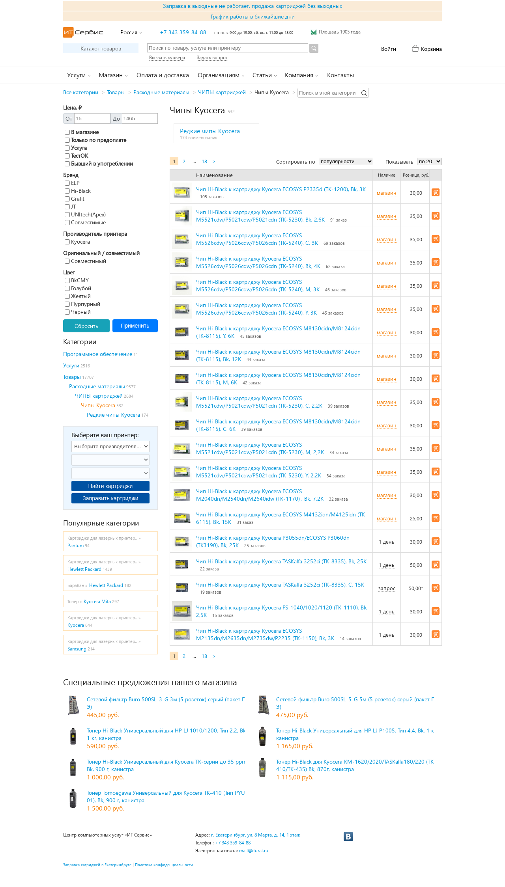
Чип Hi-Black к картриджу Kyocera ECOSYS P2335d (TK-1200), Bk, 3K (281, 189)
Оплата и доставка (163, 75)
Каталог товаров (100, 48)
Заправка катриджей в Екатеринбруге (97, 864)
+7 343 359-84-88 (183, 32)
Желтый (78, 296)
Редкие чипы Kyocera (113, 414)
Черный (78, 311)
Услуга (76, 147)
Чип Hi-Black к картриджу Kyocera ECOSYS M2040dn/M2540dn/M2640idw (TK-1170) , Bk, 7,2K (260, 494)
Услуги (71, 365)
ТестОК (76, 155)
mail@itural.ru (253, 850)
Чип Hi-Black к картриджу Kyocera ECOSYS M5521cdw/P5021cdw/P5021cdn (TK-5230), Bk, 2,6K (260, 215)
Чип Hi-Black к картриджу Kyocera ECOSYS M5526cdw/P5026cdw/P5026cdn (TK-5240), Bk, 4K (258, 262)
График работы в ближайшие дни (253, 16)
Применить (135, 325)
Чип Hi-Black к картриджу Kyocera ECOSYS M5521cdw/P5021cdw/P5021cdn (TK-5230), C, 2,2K (259, 401)
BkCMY (77, 280)
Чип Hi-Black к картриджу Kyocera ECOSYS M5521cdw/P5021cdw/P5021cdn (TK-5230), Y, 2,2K (258, 471)
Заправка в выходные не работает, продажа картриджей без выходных (252, 5)
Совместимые (85, 222)
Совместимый (85, 261)
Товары (116, 92)
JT (70, 206)
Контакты (340, 75)
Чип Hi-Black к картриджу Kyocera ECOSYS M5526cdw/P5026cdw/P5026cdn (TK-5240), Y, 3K (256, 308)
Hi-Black (78, 190)
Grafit (74, 198)
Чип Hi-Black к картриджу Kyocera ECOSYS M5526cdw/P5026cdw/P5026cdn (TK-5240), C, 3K (257, 238)
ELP (72, 182)
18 (204, 161)
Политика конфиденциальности (164, 864)
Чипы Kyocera (98, 405)
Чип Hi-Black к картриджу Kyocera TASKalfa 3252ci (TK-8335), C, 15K (280, 584)
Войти (388, 48)
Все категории (80, 92)
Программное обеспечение (97, 354)
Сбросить (86, 326)
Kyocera (77, 241)
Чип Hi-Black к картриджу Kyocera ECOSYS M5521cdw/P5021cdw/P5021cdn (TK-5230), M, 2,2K (260, 448)
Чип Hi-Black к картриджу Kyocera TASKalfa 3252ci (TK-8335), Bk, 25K (281, 561)
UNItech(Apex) (85, 214)
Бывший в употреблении (99, 163)
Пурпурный (82, 303)
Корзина (431, 48)
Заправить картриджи (110, 498)
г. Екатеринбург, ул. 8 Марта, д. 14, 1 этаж (255, 835)
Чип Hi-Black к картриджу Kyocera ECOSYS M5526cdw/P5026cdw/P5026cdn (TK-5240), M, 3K (258, 285)
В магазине (82, 132)
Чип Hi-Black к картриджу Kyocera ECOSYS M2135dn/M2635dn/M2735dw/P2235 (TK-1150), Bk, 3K (265, 634)
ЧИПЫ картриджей (222, 92)
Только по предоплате (95, 139)
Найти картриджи (110, 486)
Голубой (78, 288)
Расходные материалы (161, 92)
